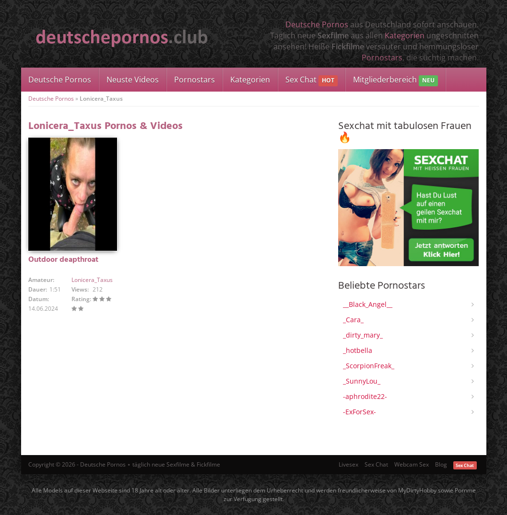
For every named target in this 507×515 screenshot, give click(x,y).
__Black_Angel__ (367, 304)
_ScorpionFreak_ (368, 365)
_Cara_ (353, 319)
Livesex (348, 464)
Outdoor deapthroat (63, 260)
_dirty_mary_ (363, 334)
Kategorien (404, 35)
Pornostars (382, 57)
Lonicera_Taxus (92, 280)
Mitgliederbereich (395, 80)
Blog (441, 464)
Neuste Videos (132, 79)
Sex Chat (311, 80)
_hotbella (357, 350)
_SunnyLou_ (361, 381)
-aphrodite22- (365, 396)
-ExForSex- (359, 411)
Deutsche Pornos (316, 24)
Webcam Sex (411, 464)
